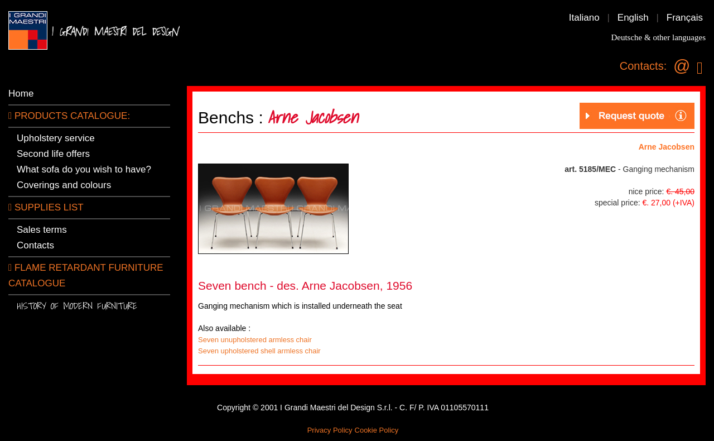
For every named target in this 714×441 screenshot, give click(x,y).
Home (20, 93)
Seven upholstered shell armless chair (259, 351)
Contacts (35, 245)
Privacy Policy (330, 430)
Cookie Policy (377, 430)
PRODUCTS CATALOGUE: (69, 116)
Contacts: (643, 66)
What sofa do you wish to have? (84, 169)
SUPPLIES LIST (46, 207)
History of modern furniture (77, 305)
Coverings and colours (64, 185)
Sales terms (42, 229)
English (633, 17)
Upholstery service (56, 138)
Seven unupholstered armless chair (255, 339)
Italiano (584, 17)
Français (685, 17)
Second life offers (53, 153)
